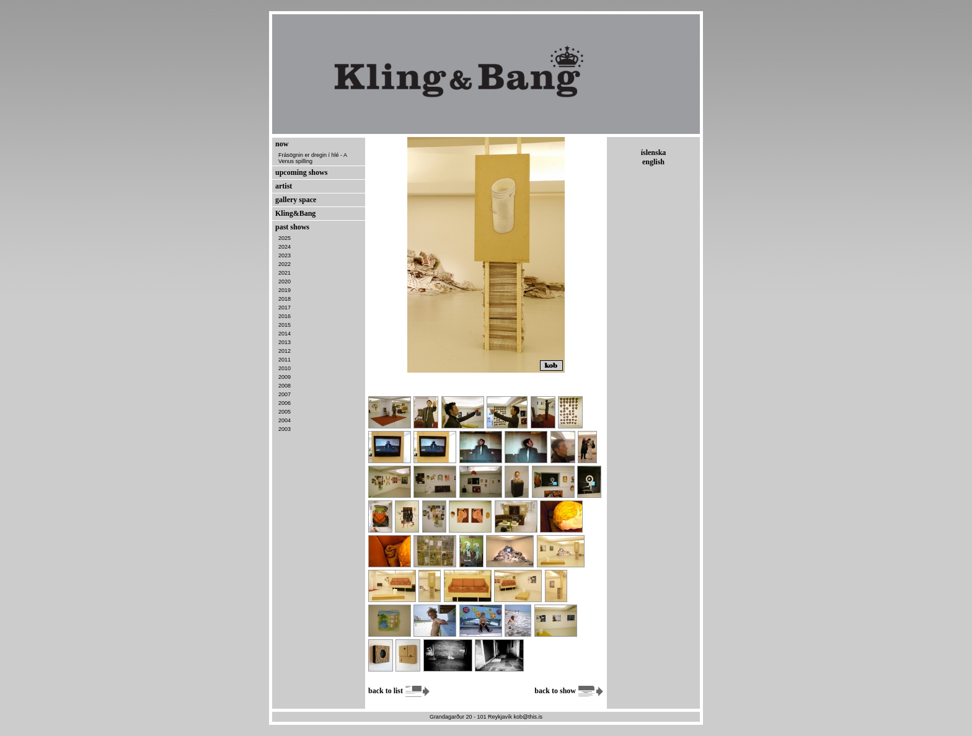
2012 (284, 351)
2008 (284, 386)
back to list (399, 690)
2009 (284, 377)
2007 (284, 394)
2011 (284, 360)
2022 (284, 264)
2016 (284, 316)
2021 (284, 273)
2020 (284, 281)
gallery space (295, 199)
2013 (284, 342)
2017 (284, 307)
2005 (284, 412)
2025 (284, 238)
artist (283, 186)
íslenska (653, 152)
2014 (284, 333)
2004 (284, 420)
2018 (284, 299)
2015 (284, 325)
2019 (284, 290)
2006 (284, 403)
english (653, 161)
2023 (284, 255)
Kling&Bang (295, 213)
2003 (284, 429)
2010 (284, 368)
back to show (569, 690)
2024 (284, 247)
